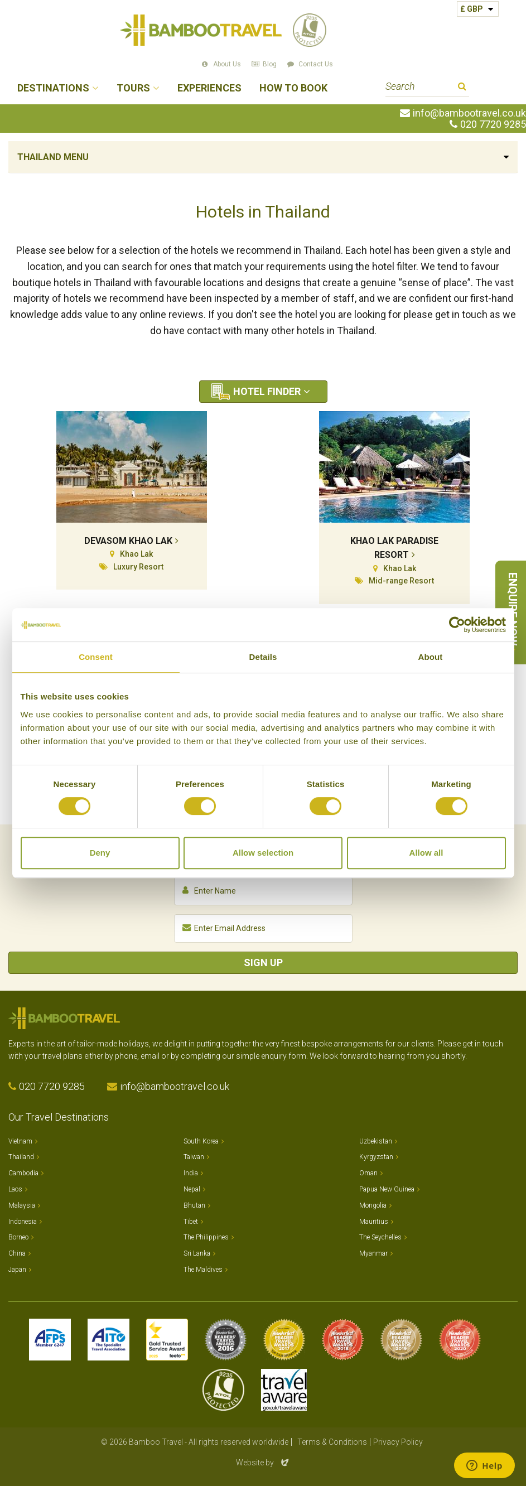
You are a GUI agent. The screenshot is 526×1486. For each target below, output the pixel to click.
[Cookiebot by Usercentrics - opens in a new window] (457, 624)
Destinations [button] (53, 88)
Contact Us (315, 64)
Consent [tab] (96, 657)
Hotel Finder (267, 391)
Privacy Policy (398, 1441)
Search (462, 88)
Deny (100, 852)
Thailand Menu (53, 157)
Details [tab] (263, 657)
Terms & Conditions (332, 1441)
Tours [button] (133, 88)
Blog (270, 64)
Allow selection (263, 852)
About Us (227, 64)
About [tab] (430, 657)
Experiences (209, 88)
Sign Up (263, 962)
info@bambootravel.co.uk (469, 113)
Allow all (426, 852)
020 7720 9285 (493, 124)
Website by (263, 1462)
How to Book (293, 88)
